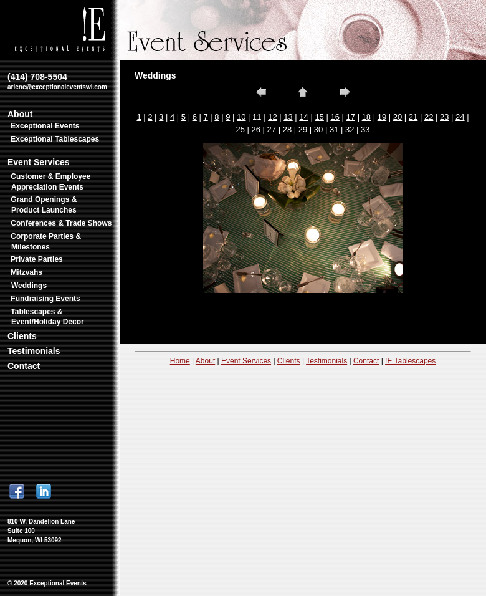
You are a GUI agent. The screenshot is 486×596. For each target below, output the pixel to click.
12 (272, 117)
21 (413, 117)
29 (302, 129)
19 (382, 117)
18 (366, 117)
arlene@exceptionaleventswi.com (57, 87)
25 (240, 129)
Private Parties (36, 259)
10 (241, 117)
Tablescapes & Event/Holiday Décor (47, 317)
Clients (22, 336)
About (19, 114)
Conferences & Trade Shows (61, 223)
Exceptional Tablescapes (55, 139)
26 (256, 129)
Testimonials (33, 351)
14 (303, 117)
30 (318, 129)
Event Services (38, 162)
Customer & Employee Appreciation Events (50, 181)
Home (180, 361)
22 (428, 117)
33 (365, 129)
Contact (23, 366)
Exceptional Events (45, 126)
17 (350, 117)
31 (334, 129)
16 (334, 117)
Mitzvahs (26, 272)
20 (397, 117)
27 (271, 129)
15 (319, 117)
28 (287, 129)
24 (459, 117)
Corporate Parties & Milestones (46, 241)
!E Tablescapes (410, 361)
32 (349, 129)
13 (288, 117)
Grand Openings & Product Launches (44, 204)
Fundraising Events (45, 298)
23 (444, 117)
